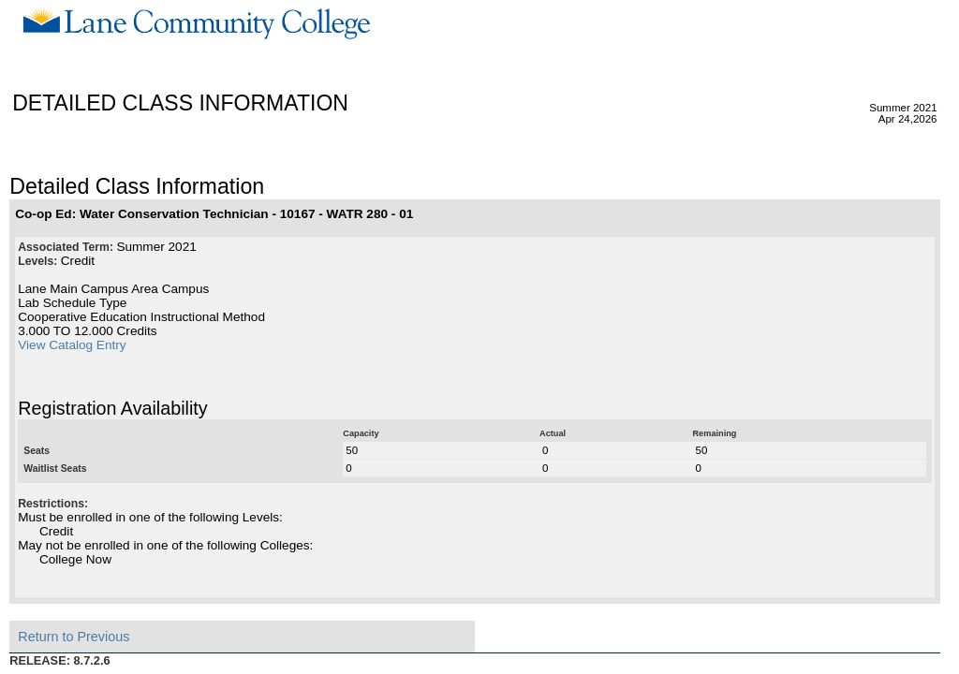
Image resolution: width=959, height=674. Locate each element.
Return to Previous (73, 636)
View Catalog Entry (71, 345)
